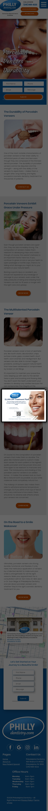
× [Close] (46, 389)
